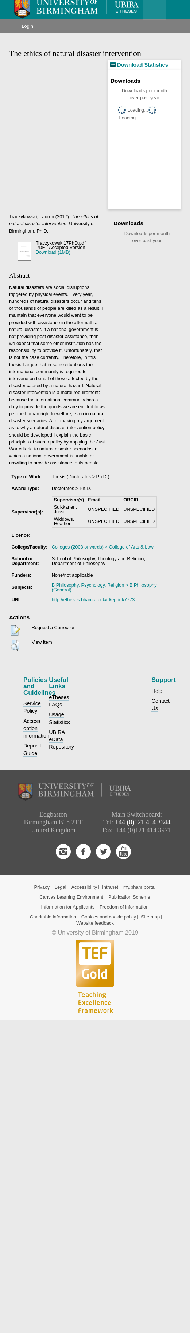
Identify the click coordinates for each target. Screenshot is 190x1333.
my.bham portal (139, 887)
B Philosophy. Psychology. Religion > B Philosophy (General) (104, 587)
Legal (60, 887)
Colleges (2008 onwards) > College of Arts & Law (103, 547)
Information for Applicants (68, 907)
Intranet (110, 887)
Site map (150, 917)
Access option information (36, 728)
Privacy (42, 887)
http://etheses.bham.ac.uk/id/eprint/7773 (93, 599)
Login (27, 26)
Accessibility (84, 887)
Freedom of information (124, 907)
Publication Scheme (129, 897)
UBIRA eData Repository (61, 739)
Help (156, 691)
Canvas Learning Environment (71, 897)
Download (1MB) (53, 252)
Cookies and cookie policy (108, 917)
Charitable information (53, 917)
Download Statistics (139, 65)
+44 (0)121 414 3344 (143, 822)
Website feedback (95, 923)
